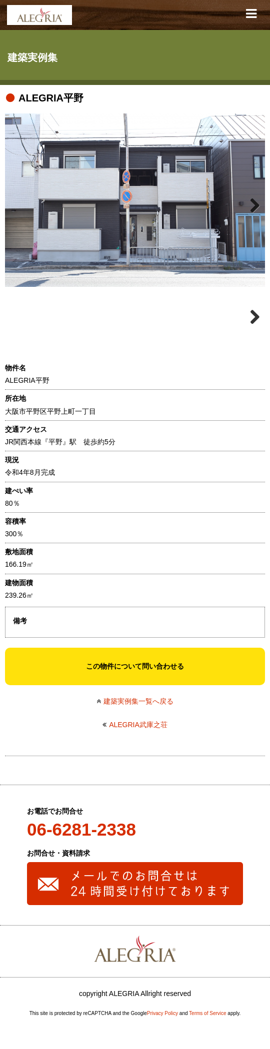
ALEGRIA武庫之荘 (138, 725)
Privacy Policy (162, 1013)
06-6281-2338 (81, 829)
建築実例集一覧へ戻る (139, 701)
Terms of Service (207, 1013)
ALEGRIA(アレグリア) (39, 15)
